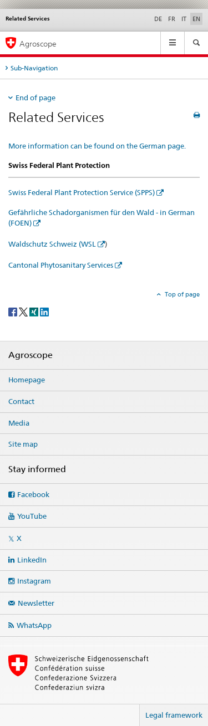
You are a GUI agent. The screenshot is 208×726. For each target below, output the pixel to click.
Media (18, 422)
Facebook (33, 494)
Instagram (34, 580)
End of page (35, 97)
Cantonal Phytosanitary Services (60, 264)
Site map (23, 443)
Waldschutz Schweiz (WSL (52, 243)
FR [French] (171, 19)
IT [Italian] (183, 19)
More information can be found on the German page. (97, 145)
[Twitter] (24, 311)
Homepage (26, 379)
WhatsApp (34, 625)
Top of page (181, 294)
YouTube (32, 516)
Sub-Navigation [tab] (34, 68)
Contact (21, 401)
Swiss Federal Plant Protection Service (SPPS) (81, 192)
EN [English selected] (196, 19)
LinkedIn (32, 559)
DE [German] (158, 19)
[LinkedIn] (44, 311)
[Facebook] (13, 311)
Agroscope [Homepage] (38, 43)
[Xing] (34, 311)
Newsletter (36, 603)
